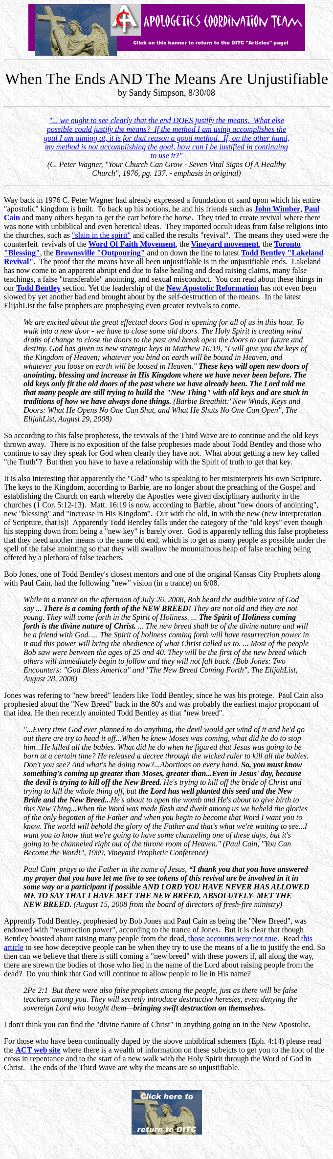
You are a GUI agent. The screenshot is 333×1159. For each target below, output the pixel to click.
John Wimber (277, 209)
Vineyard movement (225, 244)
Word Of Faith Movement (132, 244)
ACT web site (38, 1050)
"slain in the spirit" (101, 235)
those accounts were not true (232, 938)
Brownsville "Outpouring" (100, 253)
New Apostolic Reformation (212, 288)
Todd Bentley (38, 288)
